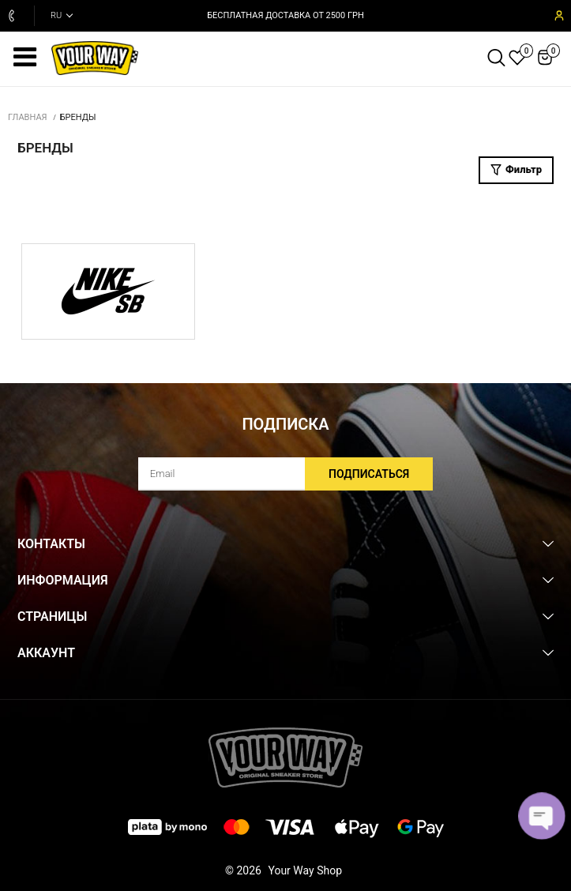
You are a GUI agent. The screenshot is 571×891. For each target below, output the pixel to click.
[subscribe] (286, 474)
